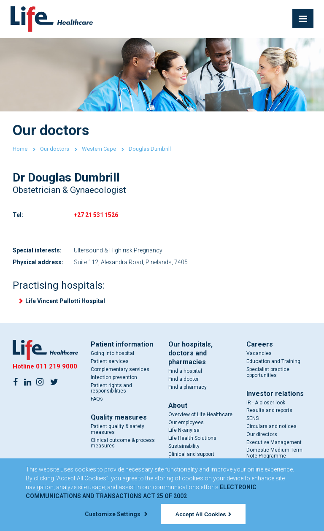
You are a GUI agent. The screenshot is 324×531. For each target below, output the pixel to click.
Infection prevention (114, 377)
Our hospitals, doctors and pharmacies (190, 353)
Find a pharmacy (187, 387)
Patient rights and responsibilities (111, 388)
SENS (252, 418)
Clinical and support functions (191, 457)
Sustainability (184, 446)
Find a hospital (185, 371)
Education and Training (273, 361)
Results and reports (269, 410)
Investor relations (275, 394)
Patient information (122, 344)
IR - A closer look (265, 403)
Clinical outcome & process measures (123, 443)
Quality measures (119, 417)
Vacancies (259, 353)
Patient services (110, 361)
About (177, 405)
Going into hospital (112, 353)
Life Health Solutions (192, 438)
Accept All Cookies (203, 514)
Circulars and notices (271, 426)
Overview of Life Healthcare (200, 414)
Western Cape (99, 149)
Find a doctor (183, 379)
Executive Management (274, 442)
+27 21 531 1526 (96, 214)
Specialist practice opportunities (267, 372)
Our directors (261, 434)
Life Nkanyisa (184, 430)
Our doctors (54, 149)
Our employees (186, 422)
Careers (259, 344)
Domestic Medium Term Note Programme (274, 453)
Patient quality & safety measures (117, 429)
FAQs (97, 399)
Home (20, 149)
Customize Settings (116, 514)
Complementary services (120, 369)
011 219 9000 (56, 366)
